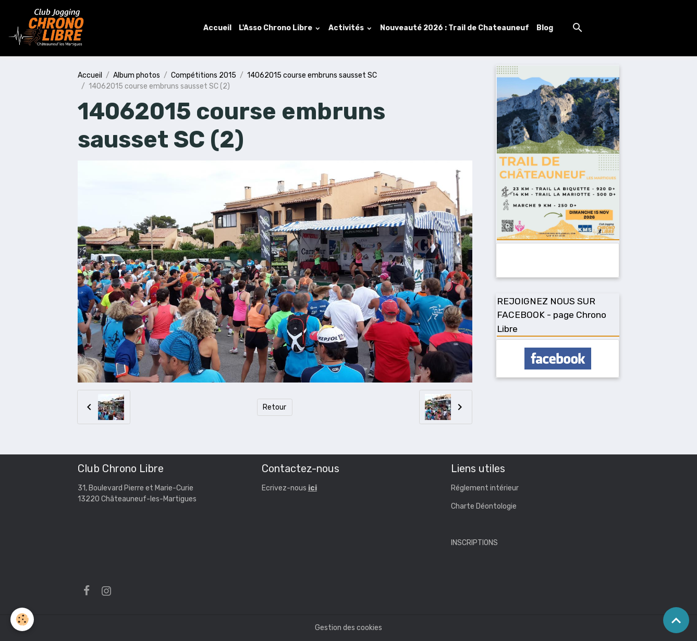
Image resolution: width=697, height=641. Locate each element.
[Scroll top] (676, 620)
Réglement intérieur (485, 488)
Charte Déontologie (484, 506)
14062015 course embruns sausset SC (312, 75)
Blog (544, 27)
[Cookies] (22, 619)
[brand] (48, 28)
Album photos (136, 75)
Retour (274, 407)
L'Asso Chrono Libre (276, 27)
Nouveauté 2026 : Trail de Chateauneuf (454, 27)
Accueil (217, 27)
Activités (346, 27)
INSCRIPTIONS (474, 542)
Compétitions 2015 (203, 75)
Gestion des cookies (348, 627)
